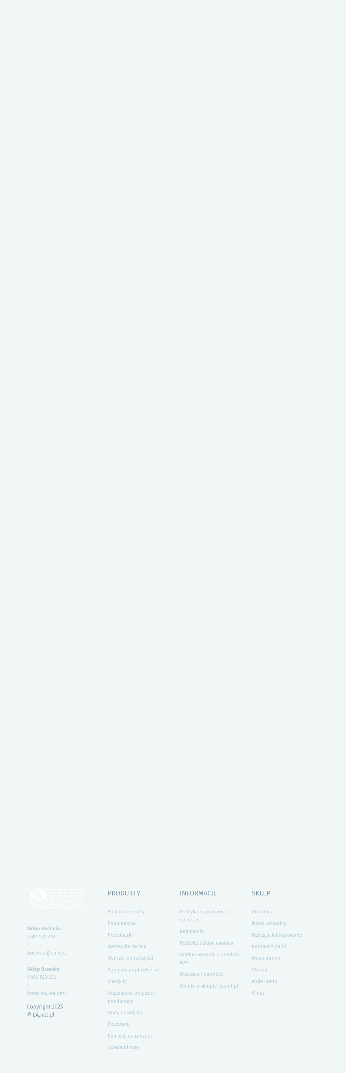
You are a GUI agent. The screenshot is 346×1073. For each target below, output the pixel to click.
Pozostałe (119, 1024)
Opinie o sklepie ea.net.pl (209, 986)
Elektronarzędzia (127, 912)
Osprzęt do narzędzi (130, 958)
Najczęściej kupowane (277, 935)
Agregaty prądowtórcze (134, 970)
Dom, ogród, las (125, 1013)
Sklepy (259, 970)
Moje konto (264, 981)
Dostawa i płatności (202, 974)
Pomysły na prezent (130, 1036)
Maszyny (117, 981)
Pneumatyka (122, 923)
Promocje (262, 912)
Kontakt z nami (269, 946)
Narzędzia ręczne (127, 946)
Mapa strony (266, 958)
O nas (258, 993)
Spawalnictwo (123, 1047)
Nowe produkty (269, 923)
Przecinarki (120, 935)
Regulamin (192, 931)
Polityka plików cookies (206, 943)
